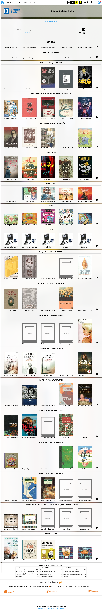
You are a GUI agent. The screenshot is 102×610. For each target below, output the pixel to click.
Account (32, 2)
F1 (88, 2)
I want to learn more (44, 608)
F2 (93, 2)
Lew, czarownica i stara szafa (22, 569)
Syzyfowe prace (66, 573)
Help (25, 2)
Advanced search (21, 33)
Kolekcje (29, 33)
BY (81, 2)
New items (10, 2)
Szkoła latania (19, 576)
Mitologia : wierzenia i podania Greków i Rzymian (26, 571)
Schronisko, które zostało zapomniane (48, 576)
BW (73, 2)
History (18, 2)
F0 (85, 2)
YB (77, 2)
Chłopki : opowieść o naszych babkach (48, 571)
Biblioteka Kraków (51, 21)
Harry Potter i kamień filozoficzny (23, 574)
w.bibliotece (45, 586)
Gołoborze (65, 576)
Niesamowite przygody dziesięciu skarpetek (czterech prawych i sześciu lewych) (33, 573)
